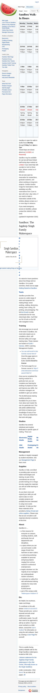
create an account (30, 608)
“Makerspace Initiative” (28, 593)
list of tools (24, 312)
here (20, 672)
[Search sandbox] (35, 10)
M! (24, 675)
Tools (21, 292)
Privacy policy (22, 686)
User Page (31, 635)
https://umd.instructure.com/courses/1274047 (29, 371)
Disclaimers (21, 690)
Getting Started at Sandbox (28, 288)
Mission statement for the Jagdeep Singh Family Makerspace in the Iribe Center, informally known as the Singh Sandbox (28, 662)
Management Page (27, 460)
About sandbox (31, 686)
